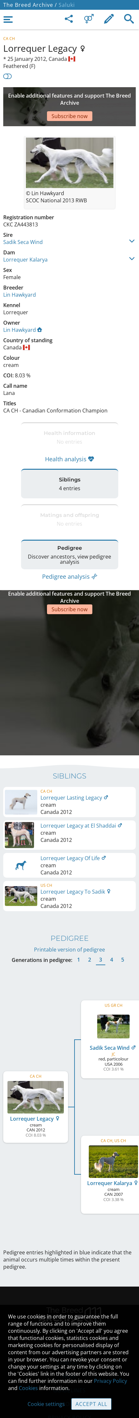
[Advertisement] (69, 97)
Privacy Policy (110, 1380)
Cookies (28, 1388)
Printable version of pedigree (69, 899)
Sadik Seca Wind (23, 222)
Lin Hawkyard (19, 275)
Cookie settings (46, 1404)
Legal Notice (69, 1299)
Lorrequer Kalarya (25, 240)
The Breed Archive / (30, 4)
